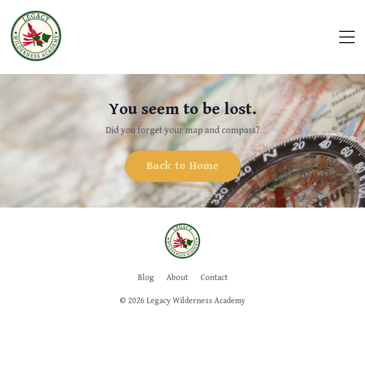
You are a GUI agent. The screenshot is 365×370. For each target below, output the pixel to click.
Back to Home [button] (183, 165)
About (177, 278)
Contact (214, 278)
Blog (146, 278)
